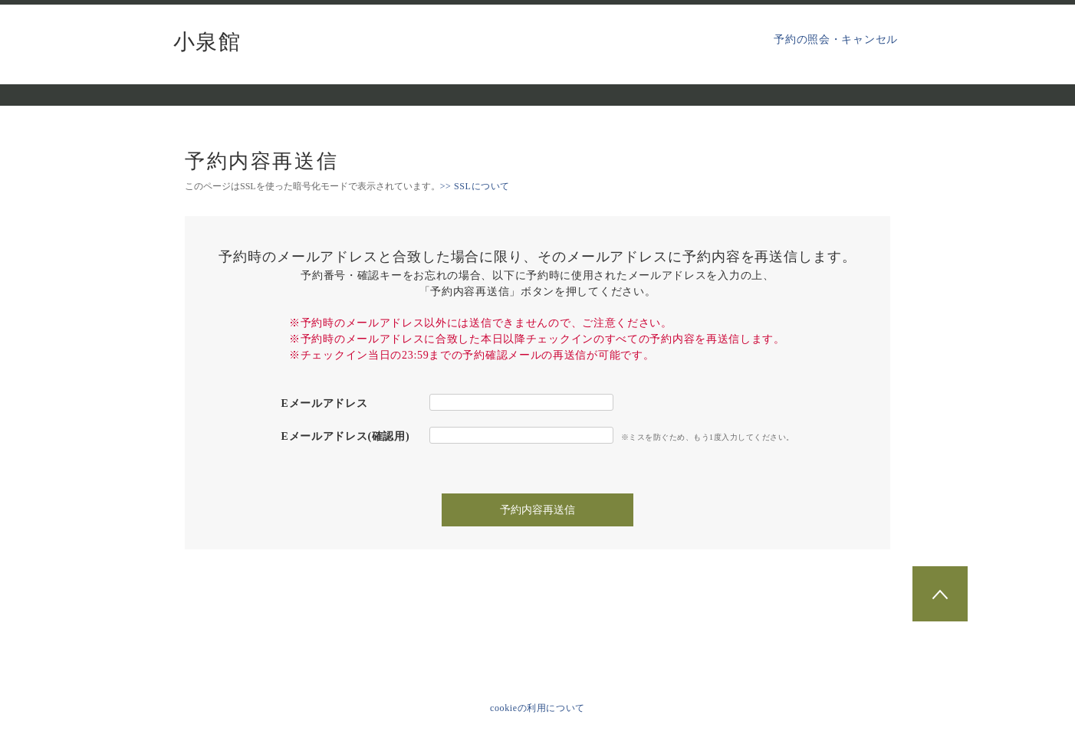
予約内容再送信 (537, 510)
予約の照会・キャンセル (836, 39)
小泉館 (207, 42)
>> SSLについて (475, 186)
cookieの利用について (537, 708)
